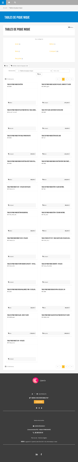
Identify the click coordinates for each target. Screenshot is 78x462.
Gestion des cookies (39, 420)
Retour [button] (70, 27)
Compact (54, 51)
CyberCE (33, 442)
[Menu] (3, 2)
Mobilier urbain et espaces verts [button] (19, 66)
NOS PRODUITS (42, 394)
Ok (39, 74)
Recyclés (19, 58)
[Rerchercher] (15, 2)
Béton (52, 44)
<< (57, 79)
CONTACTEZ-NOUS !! (39, 426)
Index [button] (6, 66)
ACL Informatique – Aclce (50, 442)
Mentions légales (42, 438)
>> (71, 79)
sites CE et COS (40, 442)
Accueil (5, 8)
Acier (17, 44)
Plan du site (34, 438)
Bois (17, 51)
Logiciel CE (28, 442)
